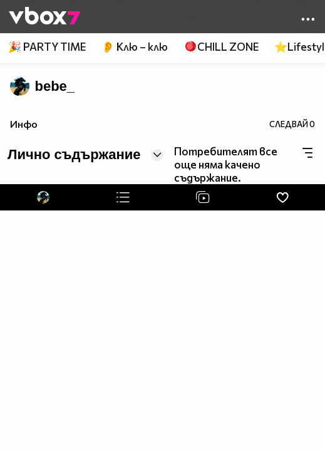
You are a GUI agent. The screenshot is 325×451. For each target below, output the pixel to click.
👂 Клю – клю (134, 46)
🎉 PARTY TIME (47, 46)
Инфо (24, 124)
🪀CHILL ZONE (221, 46)
